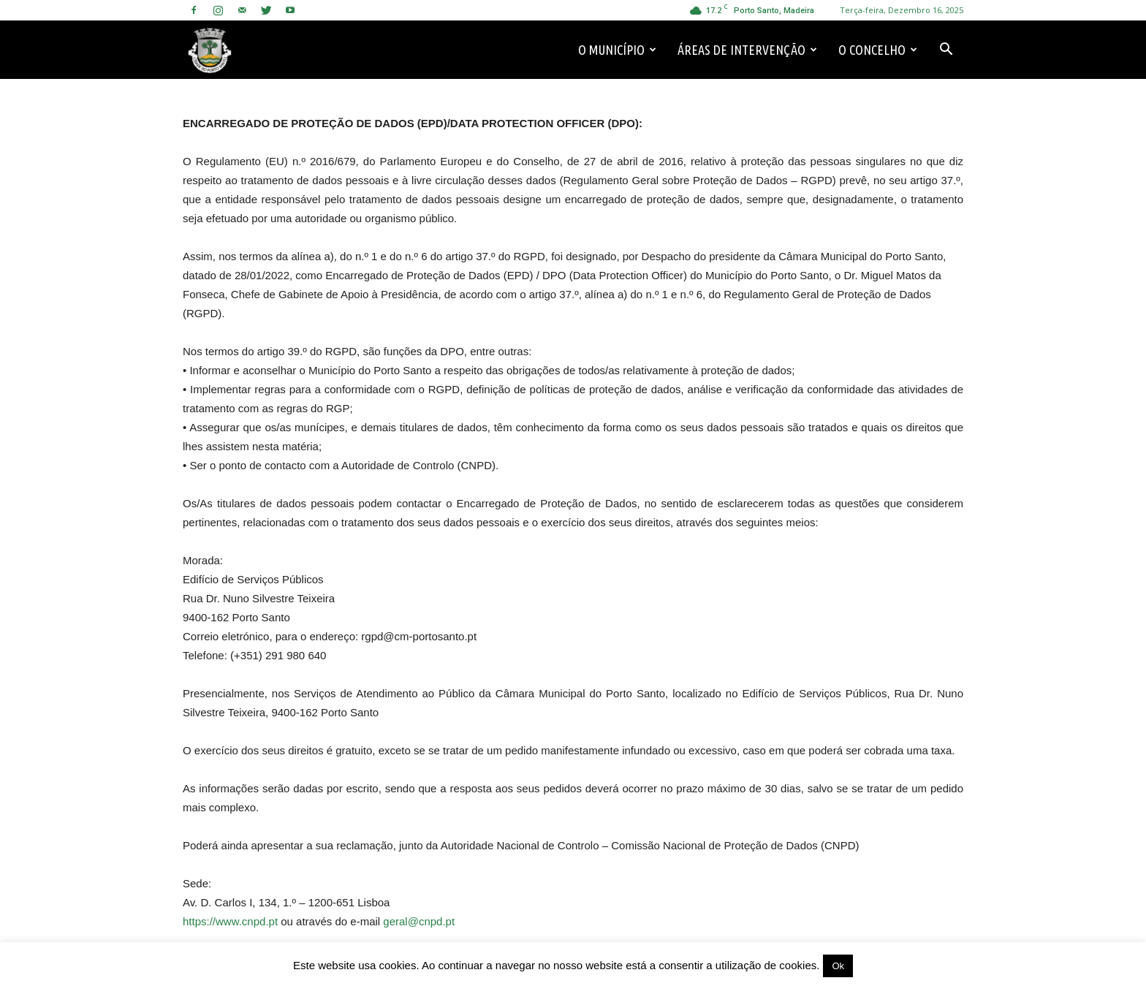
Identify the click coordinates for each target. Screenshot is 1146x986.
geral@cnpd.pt (419, 921)
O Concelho (877, 49)
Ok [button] (838, 965)
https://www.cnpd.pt (230, 921)
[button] (945, 49)
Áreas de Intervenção (747, 49)
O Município (617, 49)
